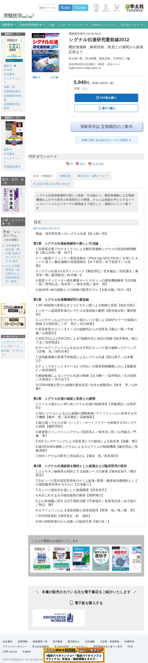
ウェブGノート (10, 346)
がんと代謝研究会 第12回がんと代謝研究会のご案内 (13, 273)
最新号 (8, 65)
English (27, 654)
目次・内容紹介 (43, 175)
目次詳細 (98, 163)
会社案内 (8, 644)
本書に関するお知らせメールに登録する (106, 140)
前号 (36, 77)
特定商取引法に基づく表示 (107, 649)
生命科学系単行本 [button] (32, 24)
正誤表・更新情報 (109, 644)
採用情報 (23, 644)
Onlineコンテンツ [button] (104, 24)
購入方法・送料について (93, 175)
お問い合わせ (10, 654)
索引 (83, 163)
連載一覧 (9, 86)
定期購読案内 (12, 91)
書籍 (65, 7)
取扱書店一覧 (40, 644)
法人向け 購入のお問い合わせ (51, 183)
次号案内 (9, 74)
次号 (54, 77)
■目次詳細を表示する (46, 228)
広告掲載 (90, 644)
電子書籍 (57, 644)
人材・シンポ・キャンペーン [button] (68, 24)
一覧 (6, 223)
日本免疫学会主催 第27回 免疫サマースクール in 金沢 (13, 253)
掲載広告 (65, 175)
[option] (11, 199)
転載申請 (129, 644)
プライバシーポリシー (15, 649)
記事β (80, 7)
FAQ (130, 649)
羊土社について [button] (132, 24)
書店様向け (74, 644)
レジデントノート (12, 341)
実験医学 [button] (9, 24)
